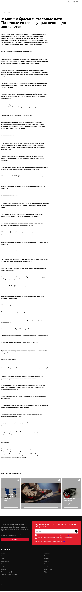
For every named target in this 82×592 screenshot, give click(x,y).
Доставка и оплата (49, 557)
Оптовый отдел (5, 562)
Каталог (3, 554)
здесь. (69, 536)
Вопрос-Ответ (48, 570)
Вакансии (3, 570)
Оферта (46, 573)
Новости (3, 565)
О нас (2, 559)
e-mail (64, 542)
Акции (46, 565)
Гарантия (3, 557)
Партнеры (47, 562)
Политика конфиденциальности (9, 576)
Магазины (47, 554)
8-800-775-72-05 (58, 586)
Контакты (46, 559)
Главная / (6, 13)
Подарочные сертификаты (8, 573)
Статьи (46, 567)
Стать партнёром (15, 540)
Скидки (3, 567)
